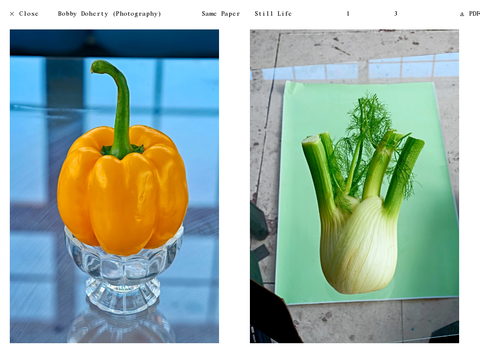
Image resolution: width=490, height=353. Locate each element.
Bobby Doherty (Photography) (109, 14)
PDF (470, 14)
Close (24, 14)
